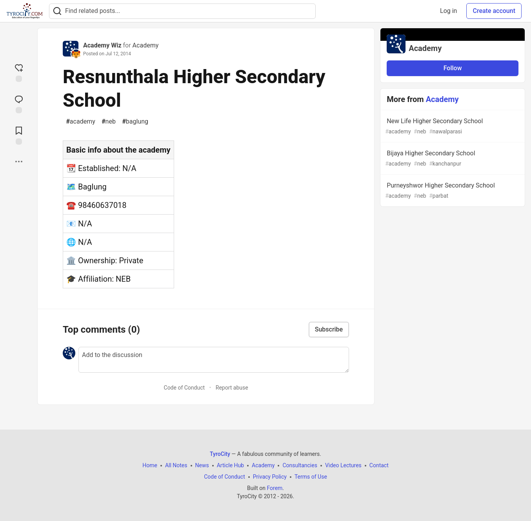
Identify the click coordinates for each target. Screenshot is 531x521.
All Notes (176, 465)
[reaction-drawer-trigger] (19, 72)
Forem (274, 488)
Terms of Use (311, 477)
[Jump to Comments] (18, 103)
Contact (379, 465)
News (202, 465)
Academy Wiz (102, 45)
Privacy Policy (270, 477)
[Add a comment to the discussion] (214, 359)
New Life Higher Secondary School (451, 126)
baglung (135, 121)
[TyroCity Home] (24, 11)
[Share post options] (19, 161)
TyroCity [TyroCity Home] (220, 454)
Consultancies (299, 465)
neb (109, 121)
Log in (448, 11)
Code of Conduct (184, 387)
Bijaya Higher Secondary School (451, 158)
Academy (146, 45)
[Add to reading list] (18, 135)
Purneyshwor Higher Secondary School (451, 191)
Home (149, 465)
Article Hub (230, 465)
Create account (494, 11)
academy (80, 121)
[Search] (57, 11)
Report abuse (232, 387)
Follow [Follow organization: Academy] (453, 68)
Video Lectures (343, 465)
